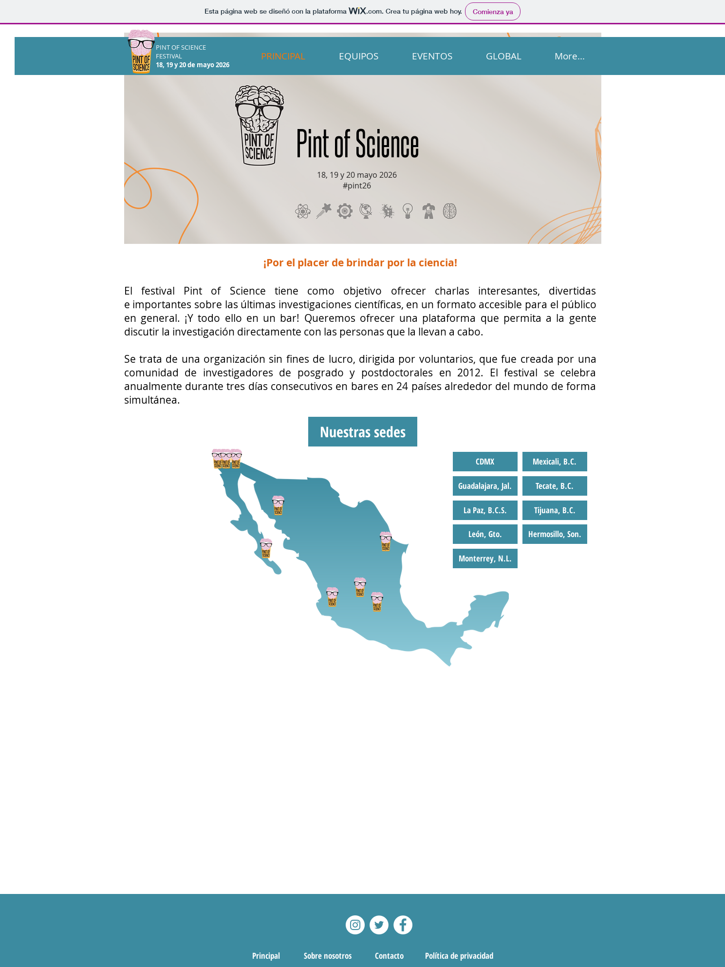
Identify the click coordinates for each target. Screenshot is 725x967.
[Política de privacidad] (459, 956)
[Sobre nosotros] (327, 956)
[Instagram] (355, 924)
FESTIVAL (169, 56)
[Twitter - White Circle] (379, 924)
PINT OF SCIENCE (181, 47)
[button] (362, 431)
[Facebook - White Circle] (402, 924)
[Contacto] (389, 956)
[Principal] (266, 956)
